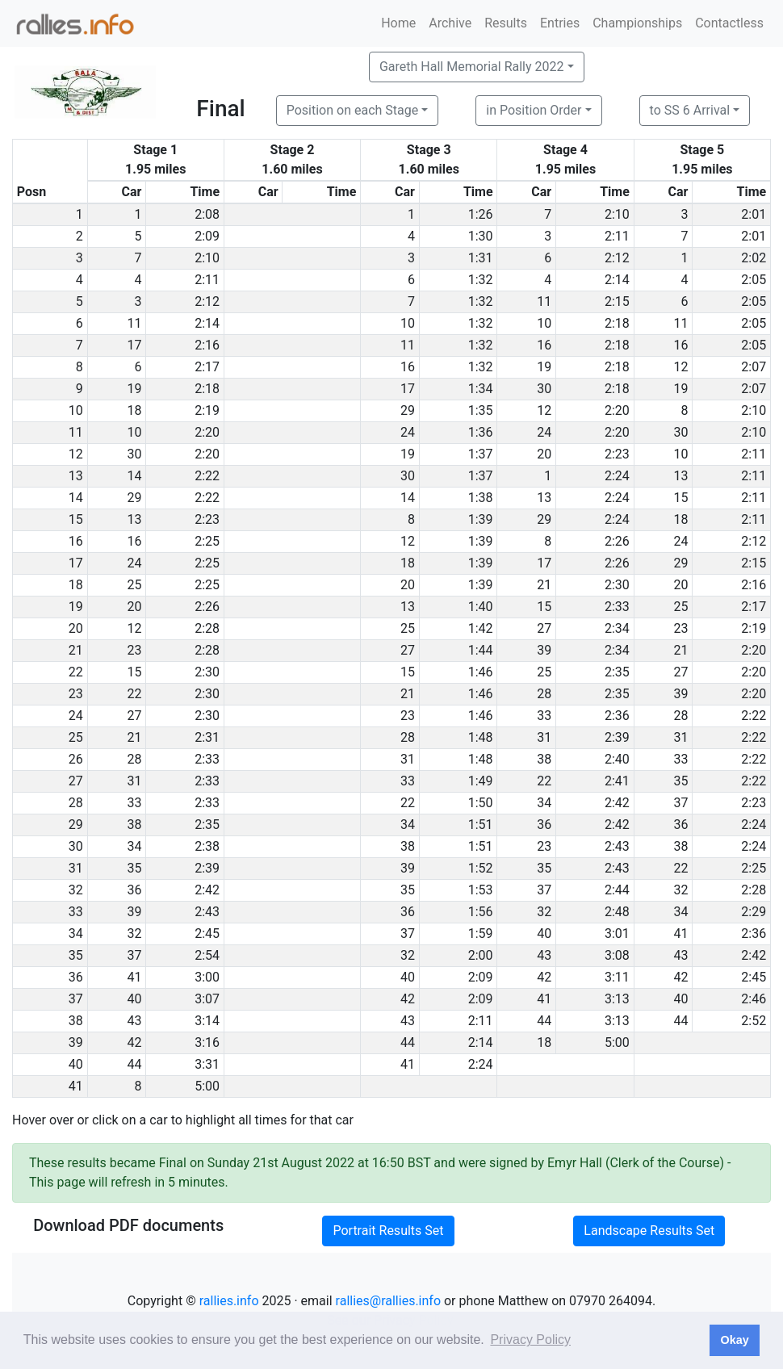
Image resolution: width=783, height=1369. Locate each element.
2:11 (617, 236)
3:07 (207, 999)
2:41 (617, 781)
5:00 (617, 1042)
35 (680, 781)
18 (134, 410)
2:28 (207, 628)
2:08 (207, 214)
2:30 (617, 584)
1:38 (480, 497)
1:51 (480, 824)
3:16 (207, 1042)
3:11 (617, 977)
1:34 (480, 388)
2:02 (753, 258)
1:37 (480, 454)
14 (134, 476)
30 (544, 388)
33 (544, 715)
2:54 (207, 955)
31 (544, 737)
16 (544, 345)
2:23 (617, 454)
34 (544, 802)
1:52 (480, 868)
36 (544, 824)
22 (134, 693)
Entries (560, 23)
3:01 (617, 933)
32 (680, 890)
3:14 (207, 1020)
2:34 (617, 628)
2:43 (617, 846)
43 (544, 955)
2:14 (617, 279)
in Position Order (533, 110)
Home (398, 23)
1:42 (480, 628)
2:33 (617, 606)
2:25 (207, 541)
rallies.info (229, 1300)
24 (407, 432)
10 (407, 323)
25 (134, 584)
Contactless (729, 23)
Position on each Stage (353, 110)
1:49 (480, 781)
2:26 (617, 541)
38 (544, 759)
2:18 (617, 323)
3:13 (617, 999)
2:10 (617, 214)
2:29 (753, 911)
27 (544, 628)
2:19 (207, 410)
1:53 (480, 890)
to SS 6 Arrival (690, 110)
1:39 (480, 519)
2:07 (753, 367)
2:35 (617, 672)
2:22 (207, 476)
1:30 (480, 236)
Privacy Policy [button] (530, 1339)
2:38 (207, 846)
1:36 (480, 432)
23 (680, 628)
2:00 (480, 955)
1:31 (480, 258)
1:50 (480, 802)
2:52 (753, 1020)
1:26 (480, 214)
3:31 (207, 1064)
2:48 (617, 911)
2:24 (617, 476)
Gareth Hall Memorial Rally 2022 (471, 66)
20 (544, 454)
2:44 (617, 890)
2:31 (207, 737)
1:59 (480, 933)
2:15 (617, 301)
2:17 (207, 367)
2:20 (617, 410)
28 (544, 693)
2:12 (617, 258)
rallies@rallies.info (388, 1300)
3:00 (207, 977)
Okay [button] (734, 1339)
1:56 (480, 911)
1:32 (480, 279)
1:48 (480, 737)
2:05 (753, 279)
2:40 (617, 759)
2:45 (207, 933)
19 (544, 367)
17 (134, 345)
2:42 (617, 802)
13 (680, 476)
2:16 (207, 345)
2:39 (617, 737)
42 (544, 977)
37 (680, 802)
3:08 (617, 955)
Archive (450, 23)
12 (680, 367)
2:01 (753, 214)
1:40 (480, 606)
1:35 (480, 410)
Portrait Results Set (388, 1230)
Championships (637, 23)
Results (505, 23)
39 (544, 650)
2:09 (207, 236)
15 (680, 497)
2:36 (617, 715)
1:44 (480, 650)
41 (680, 933)
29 (407, 410)
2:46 (753, 999)
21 (544, 584)
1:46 (480, 672)
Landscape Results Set (649, 1230)
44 (544, 1020)
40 (544, 933)
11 (544, 301)
